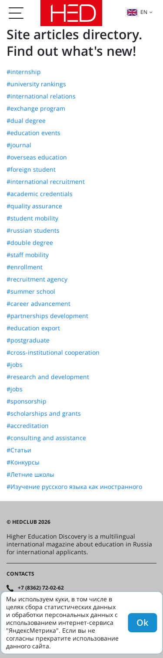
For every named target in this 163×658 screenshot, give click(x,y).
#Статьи (19, 450)
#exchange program (36, 108)
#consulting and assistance (46, 438)
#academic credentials (40, 194)
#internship (24, 72)
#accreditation (28, 426)
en (136, 12)
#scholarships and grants (44, 413)
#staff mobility (28, 255)
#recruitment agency (37, 279)
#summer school (31, 291)
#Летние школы (30, 474)
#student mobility (32, 218)
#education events (33, 133)
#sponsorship (27, 401)
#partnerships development (47, 316)
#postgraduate (28, 340)
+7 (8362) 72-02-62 (41, 587)
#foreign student (31, 169)
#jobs (15, 365)
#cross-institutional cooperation (53, 352)
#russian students (33, 230)
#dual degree (26, 121)
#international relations (41, 96)
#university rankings (36, 84)
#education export (33, 328)
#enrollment (25, 267)
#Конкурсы (23, 462)
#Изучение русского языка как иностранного (74, 487)
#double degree (30, 243)
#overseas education (37, 157)
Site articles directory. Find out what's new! (74, 42)
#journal (19, 145)
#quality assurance (34, 206)
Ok (142, 622)
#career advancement (38, 304)
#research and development (48, 377)
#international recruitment (46, 182)
